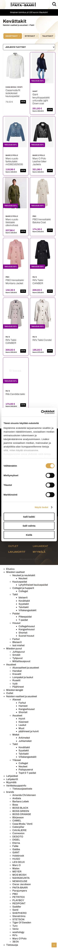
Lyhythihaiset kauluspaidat (33, 584)
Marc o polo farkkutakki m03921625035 (14, 161)
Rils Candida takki (15, 394)
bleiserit (23, 597)
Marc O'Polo (19, 938)
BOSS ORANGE (21, 814)
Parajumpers (19, 890)
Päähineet (18, 686)
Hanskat (17, 671)
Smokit (16, 655)
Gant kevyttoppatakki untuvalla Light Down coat (41, 99)
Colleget (23, 591)
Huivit (22, 718)
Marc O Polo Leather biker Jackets (39, 161)
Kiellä (29, 534)
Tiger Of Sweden (21, 922)
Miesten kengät (14, 690)
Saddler (16, 906)
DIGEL (16, 839)
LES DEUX (18, 862)
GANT (15, 852)
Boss (15, 804)
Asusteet (11, 664)
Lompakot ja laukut (22, 677)
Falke (15, 846)
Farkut (16, 639)
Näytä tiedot (41, 507)
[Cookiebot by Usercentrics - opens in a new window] (41, 412)
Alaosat (16, 699)
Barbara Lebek (20, 801)
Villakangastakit (27, 610)
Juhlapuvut (18, 651)
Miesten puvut (14, 648)
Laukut (22, 725)
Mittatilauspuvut (21, 661)
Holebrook (18, 855)
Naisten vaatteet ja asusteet (15, 25)
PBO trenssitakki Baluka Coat (41, 221)
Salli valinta (29, 525)
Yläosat (16, 760)
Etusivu (10, 569)
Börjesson (18, 817)
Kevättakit (12, 36)
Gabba (16, 849)
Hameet (23, 706)
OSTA (23, 101)
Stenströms (18, 916)
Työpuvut (17, 658)
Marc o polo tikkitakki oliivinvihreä (12, 222)
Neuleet (23, 578)
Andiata (16, 798)
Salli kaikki (29, 516)
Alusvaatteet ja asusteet (25, 667)
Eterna (16, 843)
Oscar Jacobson (21, 884)
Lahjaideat (40, 546)
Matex (15, 868)
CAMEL (16, 820)
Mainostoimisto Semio (29, 559)
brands (10, 792)
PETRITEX (18, 897)
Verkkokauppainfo (16, 785)
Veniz (15, 929)
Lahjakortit (16, 552)
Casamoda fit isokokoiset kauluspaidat (13, 93)
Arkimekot (24, 737)
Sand (15, 909)
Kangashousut (27, 629)
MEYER (16, 871)
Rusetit (16, 680)
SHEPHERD (19, 913)
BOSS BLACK (20, 807)
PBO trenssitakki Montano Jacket (15, 281)
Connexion (18, 833)
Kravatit (16, 674)
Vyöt (14, 683)
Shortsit (23, 632)
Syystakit (30, 36)
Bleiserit (17, 642)
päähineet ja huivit (29, 731)
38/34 (15, 941)
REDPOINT (19, 903)
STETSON (18, 919)
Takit (32, 25)
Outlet (13, 546)
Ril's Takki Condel (42, 340)
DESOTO (17, 836)
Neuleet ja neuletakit (23, 575)
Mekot (15, 734)
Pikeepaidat (25, 616)
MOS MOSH (19, 874)
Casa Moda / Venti (22, 823)
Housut (16, 623)
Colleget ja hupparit (23, 588)
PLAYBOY (18, 900)
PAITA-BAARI (20, 887)
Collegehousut (27, 626)
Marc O (16, 865)
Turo (14, 925)
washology (18, 932)
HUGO (16, 858)
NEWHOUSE (19, 881)
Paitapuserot (26, 769)
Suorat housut (26, 635)
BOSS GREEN (20, 811)
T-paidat (23, 620)
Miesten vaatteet (15, 572)
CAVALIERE (19, 830)
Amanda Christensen (24, 795)
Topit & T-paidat (27, 773)
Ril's (14, 935)
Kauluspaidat (19, 581)
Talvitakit (47, 36)
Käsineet (23, 722)
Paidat (16, 613)
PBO (15, 894)
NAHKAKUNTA (21, 878)
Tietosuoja (12, 945)
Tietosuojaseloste (22, 788)
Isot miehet (18, 645)
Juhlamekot (25, 741)
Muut (21, 728)
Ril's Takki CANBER (37, 281)
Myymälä (39, 552)
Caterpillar (18, 827)
